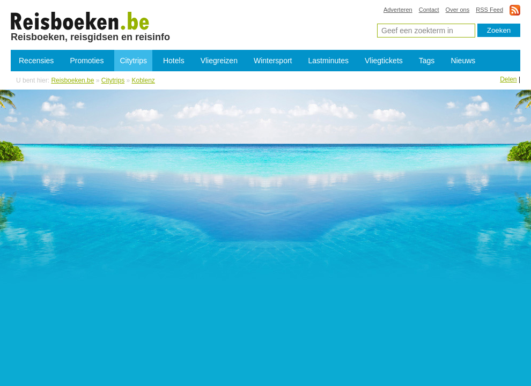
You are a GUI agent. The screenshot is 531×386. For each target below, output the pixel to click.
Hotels (174, 60)
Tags (427, 60)
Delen (508, 79)
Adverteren (398, 9)
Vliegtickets (384, 60)
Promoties (87, 60)
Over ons (458, 9)
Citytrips (133, 60)
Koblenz (143, 80)
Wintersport (273, 60)
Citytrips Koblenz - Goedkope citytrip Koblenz (80, 20)
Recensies (36, 60)
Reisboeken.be (72, 80)
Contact (429, 9)
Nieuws (463, 60)
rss (515, 10)
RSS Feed (489, 9)
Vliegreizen (219, 60)
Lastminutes (328, 60)
